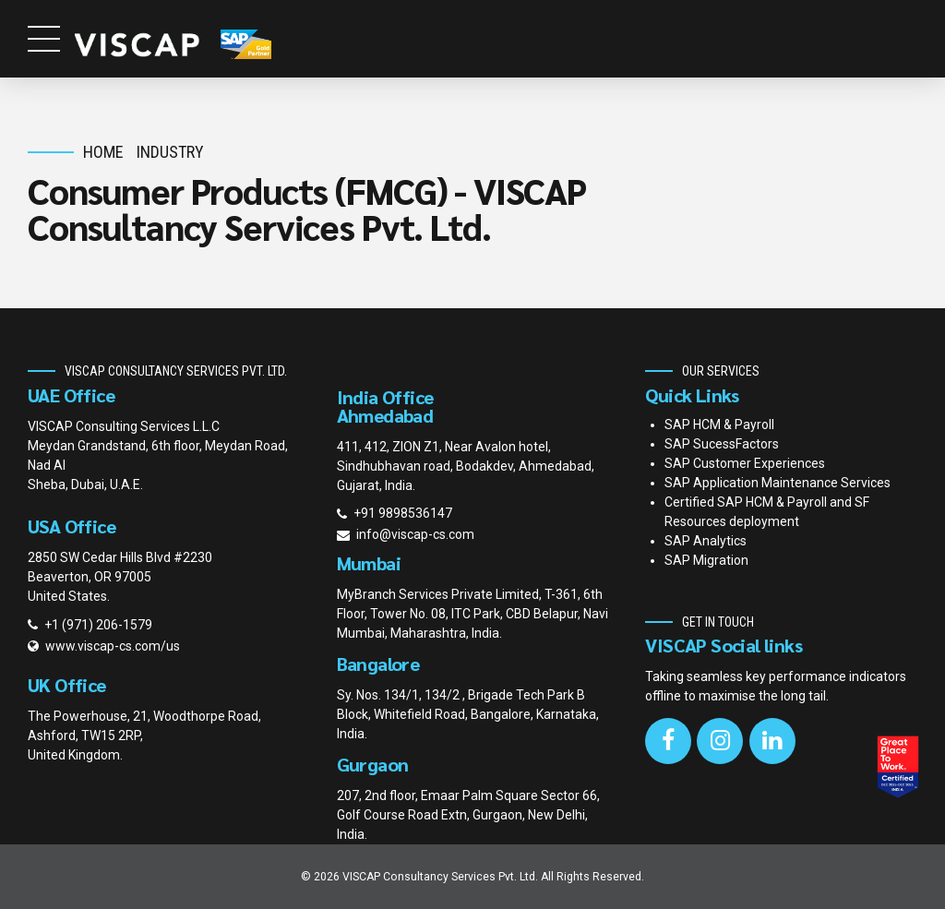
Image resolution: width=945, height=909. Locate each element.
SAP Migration (706, 560)
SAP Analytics (705, 540)
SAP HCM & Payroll (719, 424)
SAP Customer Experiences (744, 463)
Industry (170, 151)
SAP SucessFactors (721, 444)
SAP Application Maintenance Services (777, 482)
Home (103, 151)
